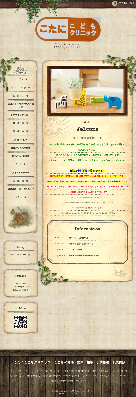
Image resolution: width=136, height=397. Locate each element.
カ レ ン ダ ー (21, 88)
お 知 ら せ (20, 96)
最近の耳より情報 (20, 156)
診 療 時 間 (20, 124)
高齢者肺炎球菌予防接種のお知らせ (84, 256)
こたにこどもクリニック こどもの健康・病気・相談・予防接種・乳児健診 (68, 362)
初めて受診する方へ (21, 115)
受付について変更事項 (78, 238)
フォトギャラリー (20, 173)
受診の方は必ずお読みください (82, 244)
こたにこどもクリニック (61, 391)
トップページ (20, 80)
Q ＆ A (20, 165)
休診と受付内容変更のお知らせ (21, 105)
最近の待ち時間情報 (21, 148)
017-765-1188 (123, 4)
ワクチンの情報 (75, 250)
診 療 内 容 (20, 132)
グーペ (69, 393)
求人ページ (20, 198)
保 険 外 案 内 (21, 140)
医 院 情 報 (20, 181)
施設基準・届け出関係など (21, 189)
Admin (76, 393)
